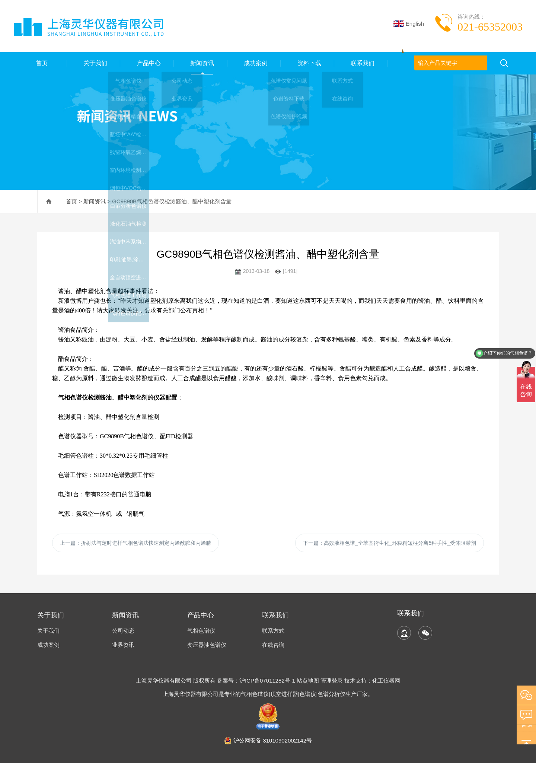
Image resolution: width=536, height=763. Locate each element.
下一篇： (389, 543)
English (408, 23)
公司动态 (123, 630)
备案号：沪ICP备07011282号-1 (257, 680)
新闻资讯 (200, 63)
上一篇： (135, 543)
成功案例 (254, 63)
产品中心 (147, 63)
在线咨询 (273, 645)
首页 (40, 63)
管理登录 (331, 680)
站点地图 (308, 680)
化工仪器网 (386, 680)
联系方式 (273, 630)
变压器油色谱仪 (206, 645)
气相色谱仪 (201, 630)
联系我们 (361, 63)
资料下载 (307, 63)
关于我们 (93, 63)
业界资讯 (123, 645)
